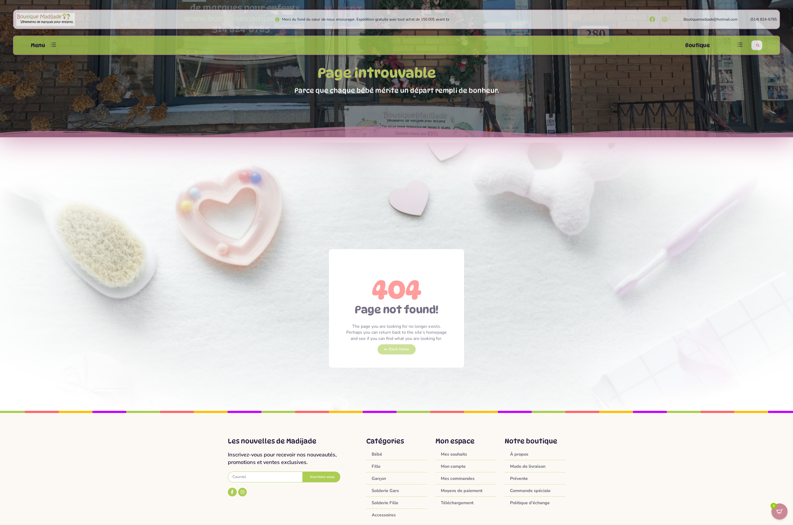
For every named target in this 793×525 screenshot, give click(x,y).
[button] (53, 50)
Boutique (697, 50)
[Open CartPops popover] (779, 511)
